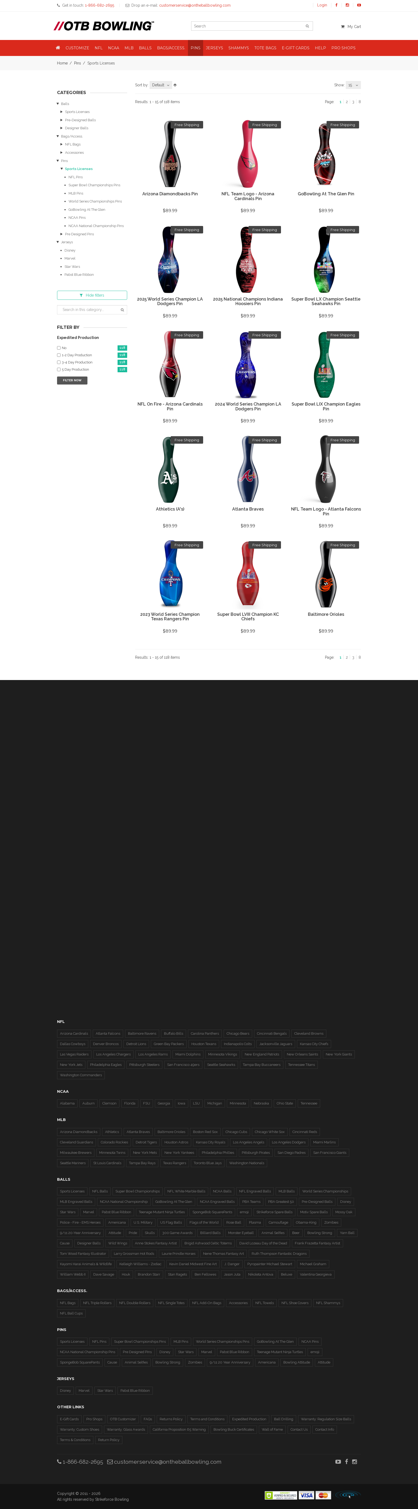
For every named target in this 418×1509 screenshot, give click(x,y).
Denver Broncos (106, 1044)
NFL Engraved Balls (255, 1191)
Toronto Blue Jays (208, 1163)
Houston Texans (203, 1044)
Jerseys (67, 242)
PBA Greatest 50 (281, 1202)
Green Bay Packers (169, 1044)
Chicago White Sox (270, 1132)
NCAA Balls (222, 1191)
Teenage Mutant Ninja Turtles (162, 1212)
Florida (129, 1103)
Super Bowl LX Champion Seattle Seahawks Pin (325, 301)
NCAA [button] (113, 48)
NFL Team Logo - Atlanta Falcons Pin (326, 511)
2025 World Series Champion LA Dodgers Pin (170, 301)
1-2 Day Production (94, 355)
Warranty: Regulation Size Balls (326, 1419)
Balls (65, 104)
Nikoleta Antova (260, 1274)
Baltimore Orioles (326, 614)
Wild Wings (117, 1243)
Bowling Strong (319, 1233)
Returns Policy (171, 1419)
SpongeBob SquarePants (212, 1212)
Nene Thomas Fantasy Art (223, 1254)
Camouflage (278, 1222)
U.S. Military (143, 1222)
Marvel (70, 258)
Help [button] (320, 48)
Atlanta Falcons (108, 1033)
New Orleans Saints (302, 1054)
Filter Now (72, 380)
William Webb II (73, 1274)
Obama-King (306, 1222)
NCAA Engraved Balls (217, 1202)
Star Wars (72, 267)
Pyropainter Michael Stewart (269, 1264)
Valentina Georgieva (316, 1274)
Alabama (67, 1103)
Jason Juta (232, 1274)
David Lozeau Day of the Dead (263, 1243)
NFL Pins (76, 177)
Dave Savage (103, 1274)
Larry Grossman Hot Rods (134, 1254)
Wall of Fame (272, 1429)
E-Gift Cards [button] (296, 48)
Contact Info (324, 1429)
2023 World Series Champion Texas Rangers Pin (170, 617)
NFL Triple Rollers (97, 1303)
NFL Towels (264, 1303)
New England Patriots (262, 1054)
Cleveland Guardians (76, 1142)
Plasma (255, 1222)
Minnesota (238, 1103)
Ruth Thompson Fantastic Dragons (279, 1254)
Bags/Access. (72, 136)
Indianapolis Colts (238, 1044)
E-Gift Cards (69, 1419)
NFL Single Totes (171, 1303)
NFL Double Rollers (134, 1303)
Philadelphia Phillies (218, 1153)
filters (92, 295)
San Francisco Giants (329, 1153)
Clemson (109, 1103)
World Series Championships (325, 1191)
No (94, 348)
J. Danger (232, 1264)
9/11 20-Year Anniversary (80, 1233)
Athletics (112, 1132)
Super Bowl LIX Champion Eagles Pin (326, 406)
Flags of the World (204, 1222)
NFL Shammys (328, 1303)
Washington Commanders (81, 1075)
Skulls (150, 1233)
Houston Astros (176, 1142)
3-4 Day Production (94, 363)
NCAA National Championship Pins (96, 226)
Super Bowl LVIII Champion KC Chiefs (248, 617)
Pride (133, 1233)
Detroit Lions (136, 1044)
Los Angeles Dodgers (289, 1142)
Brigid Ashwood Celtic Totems (208, 1243)
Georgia (164, 1103)
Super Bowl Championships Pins (94, 185)
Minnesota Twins (112, 1153)
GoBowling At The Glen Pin (326, 193)
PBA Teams (251, 1202)
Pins (77, 63)
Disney (70, 250)
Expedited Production (249, 1419)
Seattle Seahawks (221, 1065)
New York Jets (71, 1065)
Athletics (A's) (170, 509)
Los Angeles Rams (153, 1054)
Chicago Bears (238, 1033)
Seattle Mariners (73, 1163)
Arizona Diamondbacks (78, 1132)
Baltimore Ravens (142, 1033)
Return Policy (108, 1440)
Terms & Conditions (75, 1440)
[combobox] (161, 85)
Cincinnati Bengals (272, 1033)
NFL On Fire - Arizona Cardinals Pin (170, 406)
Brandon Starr (149, 1274)
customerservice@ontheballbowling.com (164, 1461)
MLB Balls (287, 1191)
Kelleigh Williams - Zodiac (140, 1264)
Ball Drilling (283, 1419)
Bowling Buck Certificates (234, 1429)
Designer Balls (76, 128)
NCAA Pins (77, 218)
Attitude (114, 1233)
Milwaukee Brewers (75, 1153)
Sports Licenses (77, 112)
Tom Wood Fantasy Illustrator (83, 1254)
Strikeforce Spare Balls (274, 1212)
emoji (244, 1212)
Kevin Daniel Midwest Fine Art (193, 1264)
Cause (65, 1243)
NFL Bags (73, 144)
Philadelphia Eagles (106, 1065)
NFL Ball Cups (71, 1313)
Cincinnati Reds (304, 1132)
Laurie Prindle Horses (178, 1254)
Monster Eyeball (241, 1233)
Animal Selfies (273, 1233)
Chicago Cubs (236, 1132)
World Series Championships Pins (95, 201)
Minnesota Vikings (222, 1054)
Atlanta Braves (248, 509)
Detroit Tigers (146, 1142)
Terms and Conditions (207, 1419)
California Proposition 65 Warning (179, 1429)
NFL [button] (99, 48)
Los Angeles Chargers (113, 1054)
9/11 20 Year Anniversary (230, 1362)
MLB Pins (76, 193)
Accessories (74, 153)
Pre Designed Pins (79, 234)
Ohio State (285, 1103)
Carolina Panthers (205, 1033)
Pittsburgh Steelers (144, 1065)
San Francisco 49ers (183, 1065)
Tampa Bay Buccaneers (261, 1065)
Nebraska (261, 1103)
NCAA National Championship (124, 1202)
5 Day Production (94, 370)
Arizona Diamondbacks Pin (170, 193)
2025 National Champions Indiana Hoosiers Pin (248, 301)
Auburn (88, 1103)
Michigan (214, 1103)
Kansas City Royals (210, 1142)
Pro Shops (94, 1419)
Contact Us (299, 1429)
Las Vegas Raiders (74, 1054)
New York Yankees (179, 1153)
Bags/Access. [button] (171, 48)
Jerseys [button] (214, 48)
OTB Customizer (123, 1419)
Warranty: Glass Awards (126, 1429)
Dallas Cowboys (72, 1044)
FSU (146, 1103)
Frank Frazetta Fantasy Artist (317, 1243)
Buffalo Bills (173, 1033)
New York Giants (339, 1054)
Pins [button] (195, 48)
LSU (196, 1103)
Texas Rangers (174, 1163)
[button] (58, 48)
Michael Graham (313, 1264)
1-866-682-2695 (80, 1461)
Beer (296, 1233)
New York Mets (145, 1153)
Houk (126, 1274)
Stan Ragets (177, 1274)
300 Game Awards (177, 1233)
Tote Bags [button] (265, 48)
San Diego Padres (292, 1153)
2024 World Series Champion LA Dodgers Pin (248, 406)
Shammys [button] (238, 48)
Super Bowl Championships (137, 1191)
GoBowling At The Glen (87, 210)
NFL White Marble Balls (186, 1191)
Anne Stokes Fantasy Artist (156, 1243)
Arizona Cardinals (74, 1033)
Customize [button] (77, 48)
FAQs (148, 1419)
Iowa (181, 1103)
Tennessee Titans (301, 1065)
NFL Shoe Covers (295, 1303)
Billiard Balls (210, 1233)
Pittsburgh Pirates (256, 1153)
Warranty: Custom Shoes (79, 1429)
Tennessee (309, 1103)
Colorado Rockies (114, 1142)
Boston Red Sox (205, 1132)
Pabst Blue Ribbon (79, 275)
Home (62, 63)
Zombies (331, 1222)
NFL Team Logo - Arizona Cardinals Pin (248, 196)
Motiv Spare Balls (314, 1212)
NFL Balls (100, 1191)
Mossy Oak (343, 1212)
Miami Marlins (324, 1142)
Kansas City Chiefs (314, 1044)
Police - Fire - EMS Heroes (80, 1222)
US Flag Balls (171, 1222)
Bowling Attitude (296, 1362)
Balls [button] (145, 48)
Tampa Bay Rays (142, 1163)
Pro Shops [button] (343, 48)
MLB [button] (129, 48)
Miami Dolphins (187, 1054)
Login (322, 5)
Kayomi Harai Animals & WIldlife (86, 1264)
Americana (117, 1222)
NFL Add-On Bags (206, 1303)
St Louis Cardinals (107, 1163)
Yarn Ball (347, 1233)
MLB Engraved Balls (76, 1202)
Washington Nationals (246, 1163)
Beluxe (286, 1274)
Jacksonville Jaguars (275, 1044)
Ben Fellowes (205, 1274)
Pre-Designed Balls (80, 120)
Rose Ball (233, 1222)
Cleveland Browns (308, 1033)
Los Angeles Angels (248, 1142)
